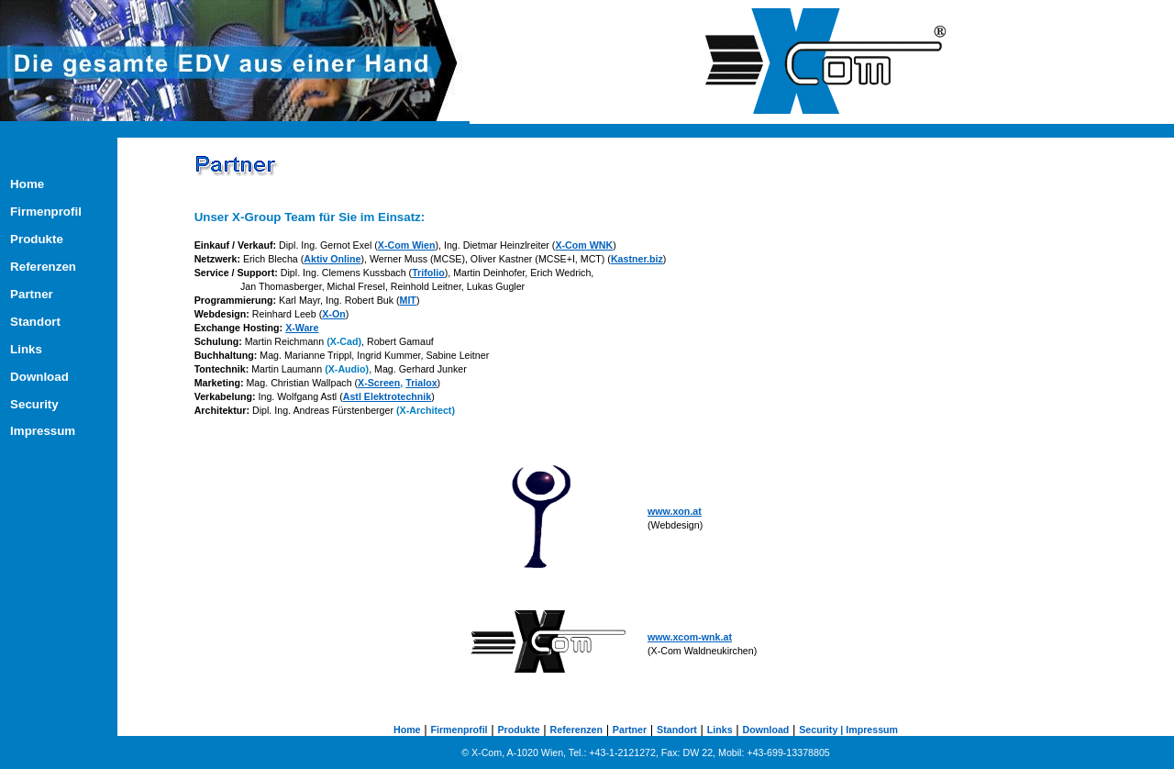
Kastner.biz (637, 258)
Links (26, 349)
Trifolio (428, 272)
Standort (47, 322)
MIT (408, 300)
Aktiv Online (332, 258)
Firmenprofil (46, 211)
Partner (45, 294)
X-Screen (379, 382)
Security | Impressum (848, 729)
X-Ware (301, 327)
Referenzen (48, 266)
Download (39, 377)
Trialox (421, 382)
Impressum (42, 431)
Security (34, 404)
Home (27, 184)
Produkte (36, 239)
